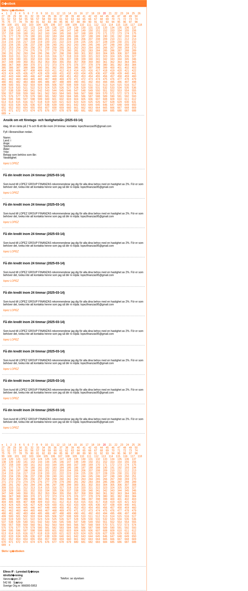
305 (112, 53)
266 (105, 47)
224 (76, 42)
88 (78, 22)
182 (47, 36)
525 (54, 87)
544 (54, 90)
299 (69, 53)
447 (40, 76)
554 (127, 90)
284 (98, 50)
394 (69, 67)
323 (105, 56)
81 (37, 22)
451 (69, 76)
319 (76, 56)
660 (69, 107)
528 (76, 87)
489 (69, 82)
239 (47, 44)
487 (54, 82)
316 (54, 56)
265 (98, 47)
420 (119, 70)
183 (54, 36)
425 (18, 73)
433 (76, 73)
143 (40, 30)
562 (47, 93)
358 (83, 62)
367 (11, 64)
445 (25, 76)
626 (98, 102)
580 (40, 96)
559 (25, 93)
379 (98, 64)
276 (40, 50)
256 (32, 47)
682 (90, 110)
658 (54, 107)
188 (90, 36)
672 (18, 110)
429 (47, 73)
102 (24, 24)
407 (25, 70)
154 (119, 30)
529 (83, 87)
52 (8, 19)
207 (90, 39)
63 (72, 19)
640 (62, 104)
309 (4, 56)
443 (11, 76)
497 (127, 82)
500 (11, 84)
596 (18, 99)
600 (47, 99)
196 (11, 39)
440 (127, 73)
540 (25, 90)
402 (127, 67)
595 (11, 99)
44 (101, 16)
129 (76, 27)
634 (18, 104)
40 (78, 16)
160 (25, 33)
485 (40, 82)
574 (134, 93)
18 (92, 13)
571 (112, 93)
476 (112, 79)
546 (69, 90)
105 (45, 24)
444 (18, 76)
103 (31, 24)
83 (49, 22)
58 (43, 19)
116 (125, 24)
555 (134, 90)
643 (83, 104)
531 (98, 87)
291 (11, 53)
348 (11, 62)
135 (119, 27)
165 (62, 33)
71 (118, 19)
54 (20, 19)
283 (90, 50)
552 (112, 90)
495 (112, 82)
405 (11, 70)
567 (83, 93)
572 (119, 93)
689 (4, 113)
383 (127, 64)
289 (134, 50)
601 (54, 99)
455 (98, 76)
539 (18, 90)
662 (83, 107)
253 (11, 47)
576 (11, 96)
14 (69, 13)
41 (84, 16)
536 (134, 87)
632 (4, 104)
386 (11, 67)
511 (90, 84)
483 (25, 82)
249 (119, 44)
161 (32, 33)
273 (18, 50)
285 (105, 50)
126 (54, 27)
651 (4, 107)
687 (127, 110)
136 (127, 27)
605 (83, 99)
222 (62, 42)
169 (90, 33)
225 (83, 42)
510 (83, 84)
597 (25, 99)
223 (69, 42)
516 (127, 84)
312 (25, 56)
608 (105, 99)
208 (98, 39)
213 (134, 39)
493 (98, 82)
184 (62, 36)
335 (54, 59)
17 (87, 13)
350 (25, 62)
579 (32, 96)
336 (62, 59)
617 (32, 102)
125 (47, 27)
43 (95, 16)
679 (69, 110)
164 (54, 33)
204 (69, 39)
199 (32, 39)
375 (69, 64)
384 (134, 64)
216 (18, 42)
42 (89, 16)
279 (62, 50)
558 (18, 93)
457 (112, 76)
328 (4, 59)
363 (119, 62)
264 (90, 47)
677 (54, 110)
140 (18, 30)
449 (54, 76)
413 (69, 70)
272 (11, 50)
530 (90, 87)
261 (69, 47)
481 (11, 82)
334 (47, 59)
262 (76, 47)
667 (119, 107)
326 (127, 56)
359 (90, 62)
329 (11, 59)
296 (47, 53)
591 (119, 96)
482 (18, 82)
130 (83, 27)
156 (134, 30)
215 (11, 42)
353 (47, 62)
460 (134, 76)
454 (90, 76)
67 (95, 19)
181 (40, 36)
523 (40, 87)
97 (130, 22)
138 (4, 30)
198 (25, 39)
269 (127, 47)
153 (112, 30)
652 (11, 107)
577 (18, 96)
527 (69, 87)
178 (18, 36)
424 (11, 73)
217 (25, 42)
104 (38, 24)
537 (4, 90)
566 (76, 93)
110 (82, 24)
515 (119, 84)
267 (112, 47)
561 (40, 93)
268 (119, 47)
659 (62, 107)
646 (105, 104)
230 (119, 42)
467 (47, 79)
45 (107, 16)
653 (18, 107)
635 (25, 104)
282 (83, 50)
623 (76, 102)
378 (90, 64)
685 (112, 110)
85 (61, 22)
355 (62, 62)
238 (40, 44)
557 (11, 93)
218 (32, 42)
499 (4, 84)
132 (98, 27)
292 (18, 53)
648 (119, 104)
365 (134, 62)
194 (134, 36)
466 (40, 79)
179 (25, 36)
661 (76, 107)
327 (134, 56)
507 (62, 84)
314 (40, 56)
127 (62, 27)
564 (62, 93)
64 (78, 19)
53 (14, 19)
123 (32, 27)
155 (127, 30)
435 (90, 73)
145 (54, 30)
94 (113, 22)
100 (9, 24)
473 (90, 79)
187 (83, 36)
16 (81, 13)
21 (110, 13)
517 (134, 84)
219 (40, 42)
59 (49, 19)
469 (62, 79)
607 (98, 99)
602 (62, 99)
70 (113, 19)
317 (62, 56)
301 (83, 53)
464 (25, 79)
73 (130, 19)
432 (69, 73)
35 (49, 16)
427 (32, 73)
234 (11, 44)
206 (83, 39)
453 (83, 76)
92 (101, 22)
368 (18, 64)
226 (90, 42)
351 (32, 62)
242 (69, 44)
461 (4, 79)
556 (4, 93)
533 (112, 87)
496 (119, 82)
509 (76, 84)
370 (32, 64)
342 (105, 59)
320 (83, 56)
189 (98, 36)
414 (76, 70)
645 (98, 104)
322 (98, 56)
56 (31, 19)
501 (18, 84)
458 (119, 76)
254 (18, 47)
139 (11, 30)
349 (18, 62)
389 (32, 67)
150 (90, 30)
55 (26, 19)
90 (89, 22)
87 (72, 22)
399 (105, 67)
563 (54, 93)
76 (8, 22)
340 (90, 59)
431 (62, 73)
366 (4, 64)
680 (76, 110)
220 (47, 42)
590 (112, 96)
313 (32, 56)
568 (90, 93)
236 (25, 44)
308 (134, 53)
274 (25, 50)
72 (124, 19)
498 (134, 82)
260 (62, 47)
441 (134, 73)
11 (52, 13)
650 (134, 104)
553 (119, 90)
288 (127, 50)
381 (112, 64)
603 (69, 99)
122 (25, 27)
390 (40, 67)
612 (134, 99)
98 (136, 22)
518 (4, 87)
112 (96, 24)
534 (119, 87)
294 (32, 53)
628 (112, 102)
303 (98, 53)
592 (127, 96)
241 (62, 44)
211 (119, 39)
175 (134, 33)
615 (18, 102)
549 (90, 90)
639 (54, 104)
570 (105, 93)
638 (47, 104)
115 (118, 24)
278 (54, 50)
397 (90, 67)
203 (62, 39)
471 (76, 79)
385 (4, 67)
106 (53, 24)
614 (11, 102)
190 (105, 36)
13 (63, 13)
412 (62, 70)
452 (76, 76)
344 (119, 59)
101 (17, 24)
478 (127, 79)
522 (32, 87)
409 (40, 70)
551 (105, 90)
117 (132, 24)
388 (25, 67)
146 (62, 30)
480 (4, 82)
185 (69, 36)
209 (105, 39)
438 (112, 73)
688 (134, 110)
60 (55, 19)
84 (55, 22)
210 (112, 39)
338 (76, 59)
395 (76, 67)
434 (83, 73)
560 (32, 93)
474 (98, 79)
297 (54, 53)
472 (83, 79)
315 (47, 56)
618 (40, 102)
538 (11, 90)
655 (32, 107)
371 (40, 64)
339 (83, 59)
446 (32, 76)
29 (14, 16)
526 (62, 87)
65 (84, 19)
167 (76, 33)
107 (60, 24)
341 (98, 59)
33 (37, 16)
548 (83, 90)
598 (32, 99)
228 (105, 42)
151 (98, 30)
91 (95, 22)
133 (105, 27)
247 (105, 44)
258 (47, 47)
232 (134, 42)
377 (83, 64)
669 (134, 107)
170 (98, 33)
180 (32, 36)
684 (105, 110)
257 (40, 47)
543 (47, 90)
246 (98, 44)
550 (98, 90)
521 (25, 87)
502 (25, 84)
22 (116, 13)
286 (112, 50)
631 (134, 102)
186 (76, 36)
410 (47, 70)
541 (32, 90)
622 (69, 102)
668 (127, 107)
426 (25, 73)
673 (25, 110)
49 (130, 16)
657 (47, 107)
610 (119, 99)
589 (105, 96)
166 (69, 33)
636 (32, 104)
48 (124, 16)
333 (40, 59)
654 (25, 107)
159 (18, 33)
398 (98, 67)
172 (112, 33)
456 (105, 76)
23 (121, 13)
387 (18, 67)
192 (119, 36)
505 (47, 84)
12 (57, 13)
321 (90, 56)
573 (127, 93)
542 (40, 90)
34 (43, 16)
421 (127, 70)
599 (40, 99)
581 (47, 96)
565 (69, 93)
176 (4, 36)
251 (134, 44)
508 (69, 84)
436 (98, 73)
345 (127, 59)
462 (11, 79)
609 (112, 99)
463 (18, 79)
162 (40, 33)
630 (127, 102)
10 (46, 13)
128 (69, 27)
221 (54, 42)
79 (26, 22)
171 (105, 33)
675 (40, 110)
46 (113, 16)
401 (119, 67)
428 (40, 73)
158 (11, 33)
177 (11, 36)
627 (105, 102)
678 (62, 110)
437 (105, 73)
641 (69, 104)
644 (90, 104)
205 (76, 39)
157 (4, 33)
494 (105, 82)
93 (107, 22)
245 (90, 44)
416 (90, 70)
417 (98, 70)
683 (98, 110)
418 (105, 70)
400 (112, 67)
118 (140, 24)
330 (18, 59)
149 (83, 30)
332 (32, 59)
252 (4, 47)
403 (134, 67)
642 (76, 104)
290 (4, 53)
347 (4, 62)
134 (112, 27)
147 (69, 30)
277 (47, 50)
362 (112, 62)
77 (14, 22)
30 (20, 16)
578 (25, 96)
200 (40, 39)
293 (25, 53)
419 (112, 70)
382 (119, 64)
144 (47, 30)
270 (134, 47)
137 (134, 27)
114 (111, 24)
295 (40, 53)
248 (112, 44)
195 (4, 39)
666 (112, 107)
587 (90, 96)
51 (3, 19)
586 (83, 96)
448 (47, 76)
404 (4, 70)
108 (67, 24)
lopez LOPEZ (11, 163)
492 (90, 82)
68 (101, 19)
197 (18, 39)
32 (31, 16)
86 (66, 22)
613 (4, 102)
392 (54, 67)
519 (11, 87)
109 (75, 24)
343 (112, 59)
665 (105, 107)
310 (11, 56)
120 (11, 27)
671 (11, 110)
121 (18, 27)
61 (61, 19)
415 (83, 70)
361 (105, 62)
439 (119, 73)
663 (90, 107)
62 (66, 19)
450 (62, 76)
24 (127, 13)
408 (32, 70)
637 (40, 104)
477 (119, 79)
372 (47, 64)
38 (66, 16)
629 (119, 102)
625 (90, 102)
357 (76, 62)
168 (83, 33)
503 (32, 84)
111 (89, 24)
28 (8, 16)
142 (32, 30)
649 (127, 104)
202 (54, 39)
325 (119, 56)
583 (62, 96)
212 (127, 39)
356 (69, 62)
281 (76, 50)
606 (90, 99)
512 (98, 84)
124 (40, 27)
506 (54, 84)
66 (89, 19)
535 (127, 87)
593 (134, 96)
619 (47, 102)
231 (127, 42)
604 (76, 99)
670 (4, 110)
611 (127, 99)
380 (105, 64)
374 (62, 64)
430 (54, 73)
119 (4, 27)
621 (62, 102)
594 (4, 99)
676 (47, 110)
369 (25, 64)
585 (76, 96)
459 (127, 76)
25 (133, 13)
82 (43, 22)
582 (54, 96)
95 (118, 22)
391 (47, 67)
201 (47, 39)
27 (3, 16)
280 (69, 50)
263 (83, 47)
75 (3, 22)
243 (76, 44)
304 (105, 53)
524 (47, 87)
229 (112, 42)
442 (4, 76)
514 (112, 84)
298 (62, 53)
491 (83, 82)
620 (54, 102)
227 (98, 42)
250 (127, 44)
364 (127, 62)
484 (32, 82)
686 (119, 110)
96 (124, 22)
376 (76, 64)
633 (11, 104)
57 (37, 19)
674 (32, 110)
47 (118, 16)
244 (83, 44)
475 (105, 79)
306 (119, 53)
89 (84, 22)
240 (54, 44)
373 (54, 64)
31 (26, 16)
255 (25, 47)
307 (127, 53)
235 (18, 44)
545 (62, 90)
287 (119, 50)
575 (4, 96)
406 (18, 70)
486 (47, 82)
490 (76, 82)
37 (61, 16)
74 (136, 19)
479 (134, 79)
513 (105, 84)
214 (4, 42)
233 (4, 44)
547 (76, 90)
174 (127, 33)
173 (119, 33)
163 (47, 33)
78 (20, 22)
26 (139, 13)
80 (31, 22)
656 (40, 107)
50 (136, 16)
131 (90, 27)
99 (3, 24)
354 (54, 62)
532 (105, 87)
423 (4, 73)
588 (98, 96)
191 (112, 36)
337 (69, 59)
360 (98, 62)
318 (69, 56)
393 (62, 67)
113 (103, 24)
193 (127, 36)
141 (25, 30)
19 (98, 13)
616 (25, 102)
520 (18, 87)
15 (75, 13)
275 (32, 50)
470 (69, 79)
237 (32, 44)
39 (72, 16)
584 (69, 96)
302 (90, 53)
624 (83, 102)
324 (112, 56)
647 (112, 104)
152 (105, 30)
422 (134, 70)
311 (18, 56)
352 (40, 62)
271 (4, 50)
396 (83, 67)
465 (32, 79)
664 (98, 107)
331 (25, 59)
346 (134, 59)
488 (62, 82)
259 (54, 47)
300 (76, 53)
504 (40, 84)
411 (54, 70)
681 (83, 110)
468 (54, 79)
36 (55, 16)
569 (98, 93)
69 (107, 19)
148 (76, 30)
